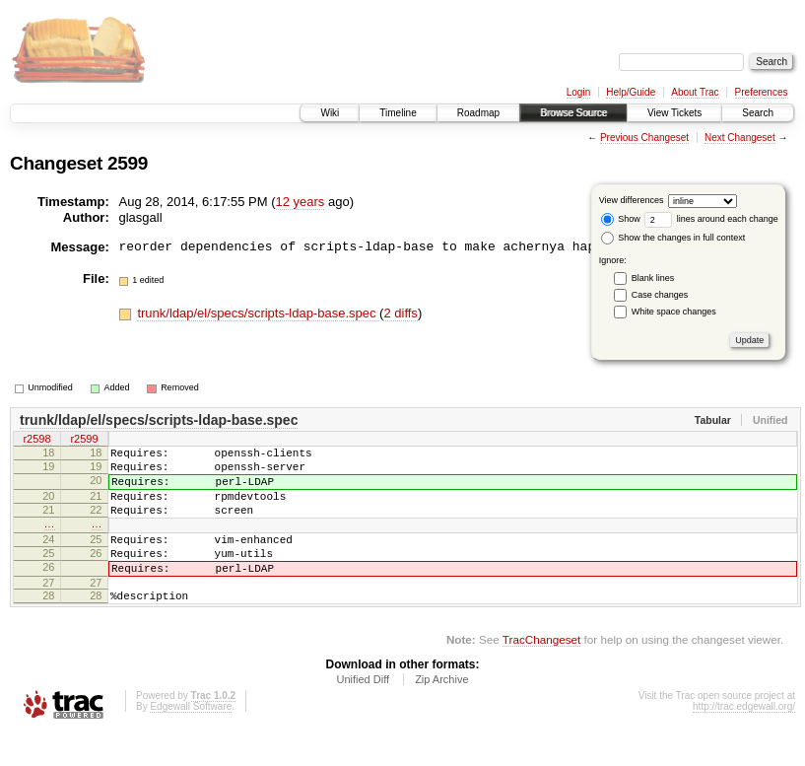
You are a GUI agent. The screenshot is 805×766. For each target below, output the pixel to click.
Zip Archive (441, 712)
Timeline (397, 112)
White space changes (674, 311)
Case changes (660, 295)
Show (620, 219)
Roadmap (478, 112)
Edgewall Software (191, 738)
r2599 (84, 441)
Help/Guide (630, 92)
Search (757, 112)
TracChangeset (541, 671)
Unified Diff (362, 712)
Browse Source (573, 112)
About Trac (694, 92)
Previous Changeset (644, 137)
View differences (631, 200)
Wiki (329, 112)
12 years (300, 201)
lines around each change (711, 219)
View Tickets (674, 112)
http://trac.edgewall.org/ (744, 738)
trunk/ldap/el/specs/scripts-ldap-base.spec (258, 313)
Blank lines (653, 278)
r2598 (36, 441)
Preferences (761, 92)
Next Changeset (739, 137)
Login (578, 92)
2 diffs (400, 313)
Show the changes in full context (673, 238)
